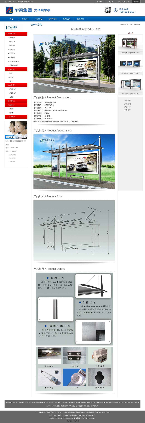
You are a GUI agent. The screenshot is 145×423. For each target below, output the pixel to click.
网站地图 (76, 421)
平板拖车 (80, 406)
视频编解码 (64, 406)
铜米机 (46, 402)
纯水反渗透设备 (56, 406)
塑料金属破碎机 (39, 402)
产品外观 (127, 104)
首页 (131, 24)
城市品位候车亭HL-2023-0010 (130, 94)
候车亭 (15, 402)
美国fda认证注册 (75, 402)
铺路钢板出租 (88, 406)
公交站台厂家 (29, 402)
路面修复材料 (123, 402)
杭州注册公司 (73, 406)
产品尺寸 (127, 107)
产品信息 (127, 101)
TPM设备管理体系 (86, 402)
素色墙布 (95, 406)
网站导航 (69, 421)
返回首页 (100, 1)
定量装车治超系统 (98, 402)
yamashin (51, 402)
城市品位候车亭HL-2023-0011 (130, 73)
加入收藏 (110, 1)
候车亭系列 (137, 24)
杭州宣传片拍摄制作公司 (62, 402)
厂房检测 (107, 402)
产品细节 (127, 110)
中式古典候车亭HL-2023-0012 (130, 53)
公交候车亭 (21, 402)
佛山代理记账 (114, 402)
